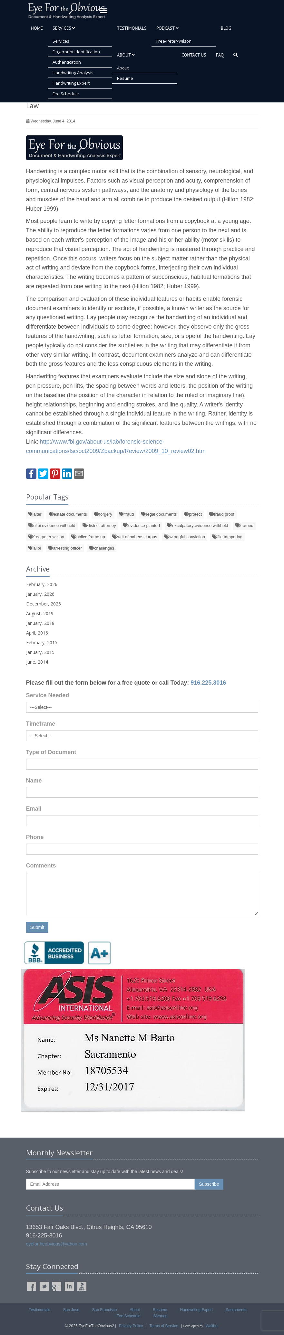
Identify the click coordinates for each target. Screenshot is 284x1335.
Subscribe (209, 1184)
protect (193, 514)
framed (244, 525)
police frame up (88, 536)
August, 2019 (40, 613)
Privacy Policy (131, 1326)
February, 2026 (41, 584)
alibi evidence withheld (51, 525)
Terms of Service (163, 1326)
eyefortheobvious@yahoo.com (56, 1243)
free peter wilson (46, 536)
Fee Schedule (66, 94)
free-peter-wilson (173, 41)
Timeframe (40, 723)
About (126, 55)
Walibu (211, 1326)
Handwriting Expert (71, 83)
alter (35, 514)
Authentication (67, 62)
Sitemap (160, 1316)
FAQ (220, 55)
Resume (125, 78)
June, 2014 (37, 662)
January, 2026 (40, 594)
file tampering (227, 536)
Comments (41, 865)
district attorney (99, 525)
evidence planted (141, 525)
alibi (34, 548)
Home (37, 28)
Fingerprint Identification (76, 52)
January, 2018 (40, 623)
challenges (101, 548)
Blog (226, 28)
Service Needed (47, 695)
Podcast (167, 28)
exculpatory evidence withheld (197, 525)
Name (34, 780)
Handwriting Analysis (73, 73)
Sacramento (236, 1310)
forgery (103, 514)
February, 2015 (41, 642)
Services (64, 28)
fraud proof (221, 514)
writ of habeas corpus (134, 536)
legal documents (159, 514)
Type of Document (51, 752)
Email (34, 808)
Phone (35, 837)
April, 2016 (37, 633)
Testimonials (132, 28)
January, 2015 (40, 652)
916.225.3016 (208, 682)
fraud (126, 514)
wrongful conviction (184, 536)
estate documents (68, 514)
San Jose (71, 1310)
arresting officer (65, 548)
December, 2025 (43, 604)
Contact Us (193, 55)
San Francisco (104, 1310)
